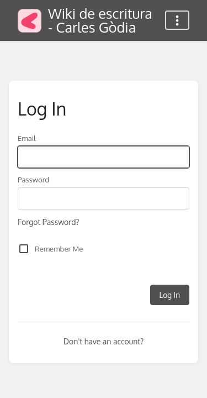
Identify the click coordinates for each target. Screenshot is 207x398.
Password (33, 179)
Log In (170, 295)
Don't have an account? (103, 341)
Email (27, 138)
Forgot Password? (48, 222)
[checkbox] (23, 248)
